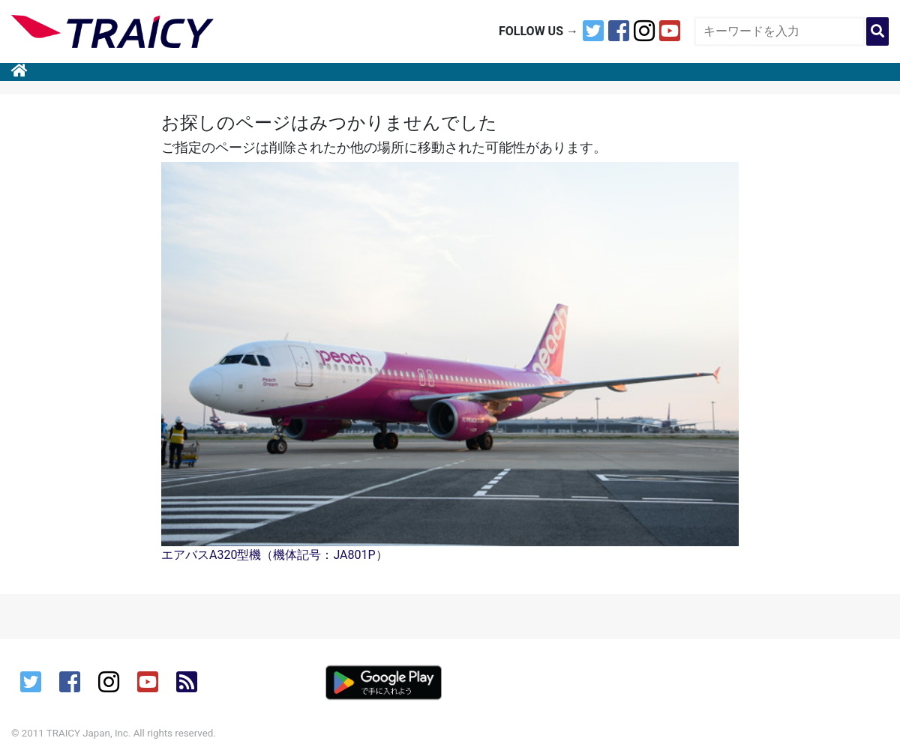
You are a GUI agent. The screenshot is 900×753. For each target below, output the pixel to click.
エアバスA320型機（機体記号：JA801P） (274, 555)
